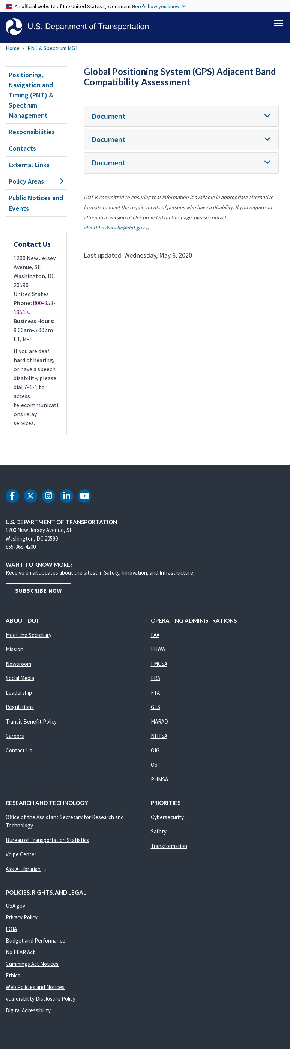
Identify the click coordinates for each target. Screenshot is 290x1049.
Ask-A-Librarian (26, 868)
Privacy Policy (22, 917)
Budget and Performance (35, 940)
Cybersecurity (167, 817)
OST (156, 764)
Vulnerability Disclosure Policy (40, 998)
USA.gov (15, 905)
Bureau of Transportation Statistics (47, 840)
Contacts (22, 148)
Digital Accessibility (28, 1010)
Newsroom (18, 663)
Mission (14, 649)
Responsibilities (32, 131)
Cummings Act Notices (32, 963)
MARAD (159, 721)
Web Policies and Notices (35, 987)
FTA (155, 692)
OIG (155, 750)
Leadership (19, 692)
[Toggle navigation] (278, 23)
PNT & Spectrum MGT (52, 48)
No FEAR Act (20, 952)
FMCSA (159, 663)
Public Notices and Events (36, 202)
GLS (155, 706)
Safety (159, 831)
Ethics (13, 975)
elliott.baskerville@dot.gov (117, 227)
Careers (15, 735)
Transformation (169, 846)
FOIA (11, 928)
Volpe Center (21, 854)
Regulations (20, 706)
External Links (29, 164)
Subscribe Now (38, 590)
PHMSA (159, 779)
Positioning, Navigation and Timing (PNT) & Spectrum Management (31, 95)
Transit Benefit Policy (31, 721)
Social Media (20, 678)
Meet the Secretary (28, 634)
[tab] (181, 116)
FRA (155, 678)
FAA (155, 634)
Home (13, 48)
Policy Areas (36, 181)
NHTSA (159, 735)
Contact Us (19, 750)
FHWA (158, 649)
